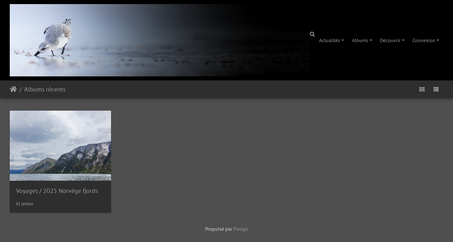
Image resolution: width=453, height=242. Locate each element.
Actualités (329, 40)
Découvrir (390, 40)
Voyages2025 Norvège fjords (57, 191)
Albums (360, 40)
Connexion (423, 40)
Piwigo (240, 229)
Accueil (13, 89)
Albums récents (44, 89)
